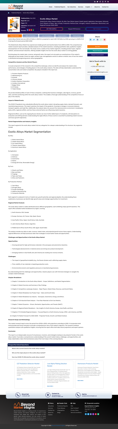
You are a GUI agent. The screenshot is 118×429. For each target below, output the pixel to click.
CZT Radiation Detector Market (28, 364)
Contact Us (105, 7)
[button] (46, 348)
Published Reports (59, 7)
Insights (88, 7)
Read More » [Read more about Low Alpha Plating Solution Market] (50, 386)
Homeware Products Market (88, 364)
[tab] (15, 35)
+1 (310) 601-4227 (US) (97, 66)
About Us (97, 7)
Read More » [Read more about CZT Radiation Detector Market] (20, 379)
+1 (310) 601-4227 (39, 1)
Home (50, 7)
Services (80, 7)
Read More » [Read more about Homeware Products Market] (81, 380)
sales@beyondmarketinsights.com (20, 1)
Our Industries (72, 7)
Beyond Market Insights (58, 425)
